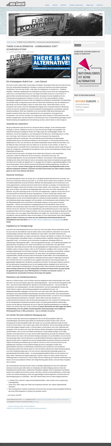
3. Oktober (38, 399)
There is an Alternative (62, 399)
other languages (76, 5)
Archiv (55, 5)
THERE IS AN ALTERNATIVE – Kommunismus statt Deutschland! (27, 408)
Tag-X (54, 399)
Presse (63, 5)
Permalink (36, 401)
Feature (14, 42)
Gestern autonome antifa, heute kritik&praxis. (20, 406)
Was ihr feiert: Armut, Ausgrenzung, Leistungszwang (45, 219)
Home (47, 5)
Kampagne (49, 399)
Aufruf (43, 399)
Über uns (89, 5)
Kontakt (99, 5)
